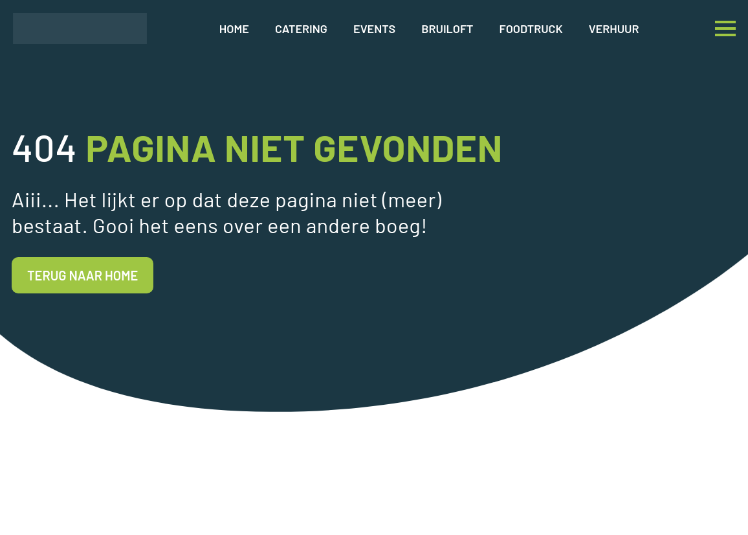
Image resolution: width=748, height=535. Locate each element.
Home (234, 28)
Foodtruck (531, 28)
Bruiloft (447, 28)
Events (374, 28)
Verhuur (614, 28)
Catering (301, 28)
